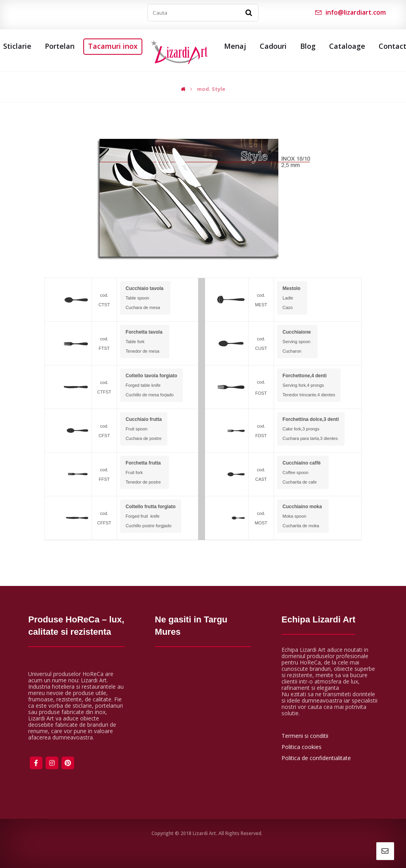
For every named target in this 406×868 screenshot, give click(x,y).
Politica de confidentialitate (316, 758)
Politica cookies (302, 747)
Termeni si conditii (305, 735)
